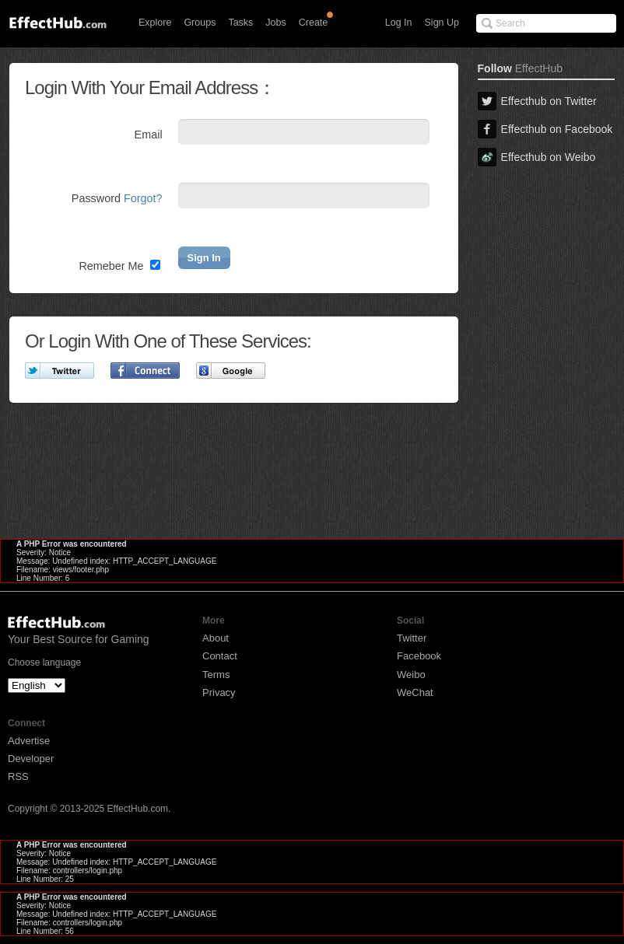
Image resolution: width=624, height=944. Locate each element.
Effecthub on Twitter (537, 101)
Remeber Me (119, 266)
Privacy (219, 692)
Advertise (29, 740)
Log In (398, 22)
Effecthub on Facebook (545, 129)
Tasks (240, 22)
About (215, 638)
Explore (154, 22)
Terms (216, 674)
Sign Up (442, 22)
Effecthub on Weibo (537, 157)
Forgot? (143, 198)
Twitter (411, 638)
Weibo (411, 674)
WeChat (415, 692)
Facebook (419, 656)
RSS (18, 776)
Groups (200, 22)
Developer (31, 758)
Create (313, 22)
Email (149, 134)
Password (117, 198)
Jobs (275, 22)
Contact (219, 656)
